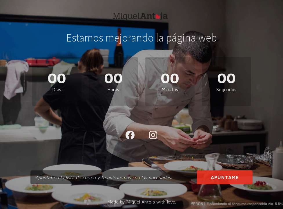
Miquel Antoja (140, 201)
